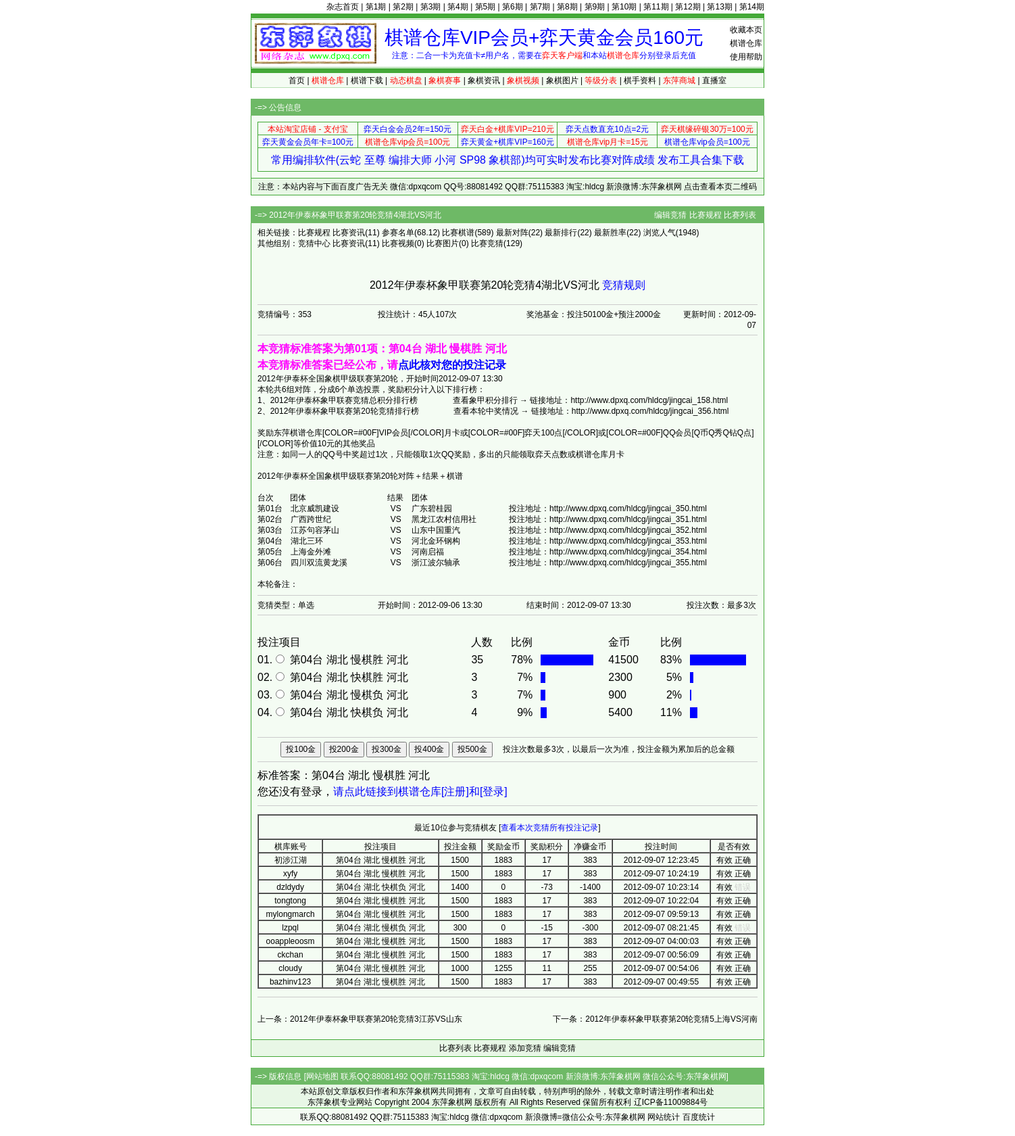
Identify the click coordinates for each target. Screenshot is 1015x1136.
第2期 (403, 6)
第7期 (540, 6)
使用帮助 (746, 57)
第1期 (376, 6)
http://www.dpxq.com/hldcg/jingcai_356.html (650, 411)
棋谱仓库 (746, 43)
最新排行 (561, 232)
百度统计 (699, 1117)
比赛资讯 (348, 232)
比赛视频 (398, 243)
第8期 (567, 6)
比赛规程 (705, 215)
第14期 (751, 6)
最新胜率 (610, 232)
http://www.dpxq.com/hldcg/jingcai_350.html (628, 508)
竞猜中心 (314, 243)
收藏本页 (746, 29)
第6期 (512, 6)
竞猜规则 (623, 285)
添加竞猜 (525, 1048)
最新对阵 (512, 232)
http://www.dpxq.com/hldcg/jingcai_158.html (649, 400)
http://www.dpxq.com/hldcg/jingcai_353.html (628, 541)
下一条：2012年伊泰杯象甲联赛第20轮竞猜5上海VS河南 (655, 1019)
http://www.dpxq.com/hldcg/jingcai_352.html (628, 530)
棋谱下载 (367, 80)
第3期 (430, 6)
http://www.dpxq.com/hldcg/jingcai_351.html (628, 519)
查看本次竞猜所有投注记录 (549, 827)
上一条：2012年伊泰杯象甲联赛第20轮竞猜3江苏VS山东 (359, 1019)
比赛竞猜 (487, 243)
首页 (297, 80)
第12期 (687, 6)
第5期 (485, 6)
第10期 (624, 6)
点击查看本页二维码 (720, 186)
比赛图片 (442, 243)
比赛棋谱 (458, 232)
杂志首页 (342, 6)
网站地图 (322, 1076)
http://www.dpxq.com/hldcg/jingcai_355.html (628, 562)
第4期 (457, 6)
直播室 (714, 80)
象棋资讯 (484, 80)
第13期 (719, 6)
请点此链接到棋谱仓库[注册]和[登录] (420, 791)
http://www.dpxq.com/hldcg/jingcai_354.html (628, 552)
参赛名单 (398, 232)
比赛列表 (740, 215)
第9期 (595, 6)
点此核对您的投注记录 (452, 365)
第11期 (655, 6)
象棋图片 (562, 80)
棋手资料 (640, 80)
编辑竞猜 (670, 215)
